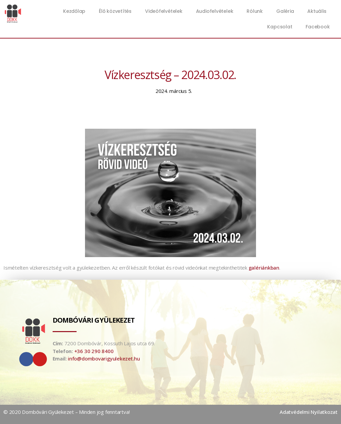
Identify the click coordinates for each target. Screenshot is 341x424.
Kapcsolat (279, 26)
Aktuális (318, 11)
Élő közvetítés (115, 11)
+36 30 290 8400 (94, 351)
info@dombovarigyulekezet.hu (104, 358)
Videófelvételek (163, 11)
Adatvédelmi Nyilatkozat (309, 411)
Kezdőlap (74, 11)
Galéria (285, 11)
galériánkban (264, 267)
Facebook (318, 26)
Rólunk (255, 11)
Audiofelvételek (214, 11)
